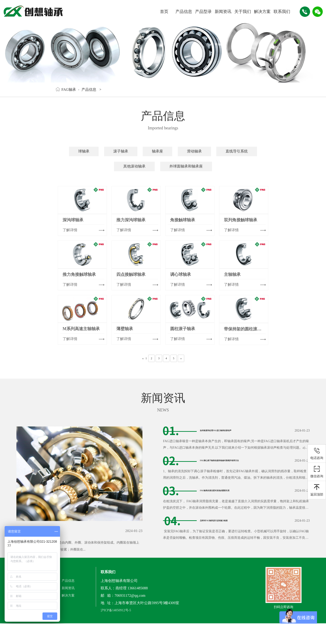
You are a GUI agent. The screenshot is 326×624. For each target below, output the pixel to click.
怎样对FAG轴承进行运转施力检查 (228, 521)
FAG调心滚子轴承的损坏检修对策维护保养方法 (239, 461)
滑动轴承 (194, 151)
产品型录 (203, 11)
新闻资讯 (223, 11)
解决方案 (262, 11)
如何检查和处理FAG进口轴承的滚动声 (231, 430)
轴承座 (157, 151)
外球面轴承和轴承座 (186, 166)
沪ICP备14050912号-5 (116, 612)
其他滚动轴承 (134, 166)
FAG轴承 (68, 89)
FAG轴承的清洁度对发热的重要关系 (229, 491)
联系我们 (282, 11)
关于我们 (242, 11)
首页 (164, 11)
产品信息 (183, 11)
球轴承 (83, 151)
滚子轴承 (120, 151)
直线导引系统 (237, 151)
